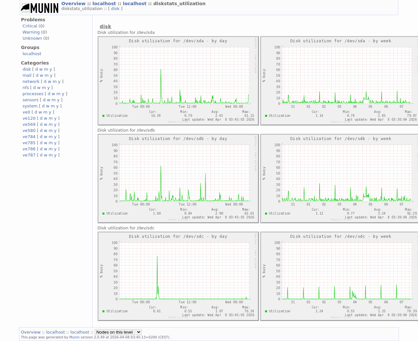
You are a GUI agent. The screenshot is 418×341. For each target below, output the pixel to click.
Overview (74, 3)
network (31, 81)
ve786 (29, 148)
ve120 (29, 118)
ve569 (29, 124)
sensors (31, 99)
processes (33, 93)
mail (27, 75)
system (30, 106)
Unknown (32, 38)
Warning (31, 32)
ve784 (29, 136)
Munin (75, 337)
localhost (105, 3)
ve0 (26, 112)
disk (116, 8)
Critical (30, 26)
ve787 (29, 155)
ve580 (29, 130)
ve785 (29, 142)
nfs (26, 87)
